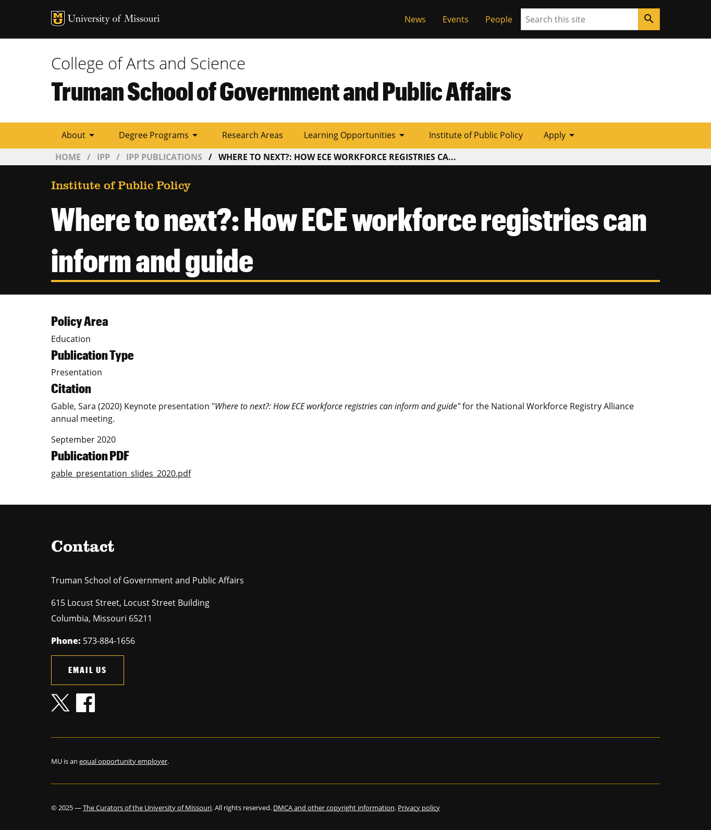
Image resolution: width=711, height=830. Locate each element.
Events (456, 19)
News (415, 19)
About (80, 135)
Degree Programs (160, 135)
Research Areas (252, 135)
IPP (103, 157)
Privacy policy (419, 807)
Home (68, 157)
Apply (561, 135)
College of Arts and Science (148, 63)
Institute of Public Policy (476, 135)
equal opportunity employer (123, 761)
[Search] (649, 19)
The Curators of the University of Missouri (147, 807)
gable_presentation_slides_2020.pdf (121, 473)
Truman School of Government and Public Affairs (281, 91)
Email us (87, 670)
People (498, 19)
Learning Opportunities (356, 135)
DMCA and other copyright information (334, 807)
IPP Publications (164, 157)
